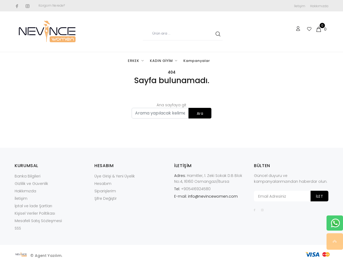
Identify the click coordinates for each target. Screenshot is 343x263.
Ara (200, 113)
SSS (18, 228)
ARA (217, 33)
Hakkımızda (319, 6)
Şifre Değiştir (105, 198)
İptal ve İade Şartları (33, 206)
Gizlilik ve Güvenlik (31, 183)
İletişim (299, 6)
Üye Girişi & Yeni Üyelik (114, 176)
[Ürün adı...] (183, 33)
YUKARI (335, 241)
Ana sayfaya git (171, 105)
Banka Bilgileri (27, 176)
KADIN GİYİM (161, 60)
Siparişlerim (105, 191)
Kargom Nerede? (52, 5)
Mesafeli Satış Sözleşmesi (38, 220)
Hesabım (102, 183)
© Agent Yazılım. (46, 255)
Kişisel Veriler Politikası (35, 213)
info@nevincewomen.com (213, 196)
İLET (319, 196)
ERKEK (133, 60)
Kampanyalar (196, 60)
